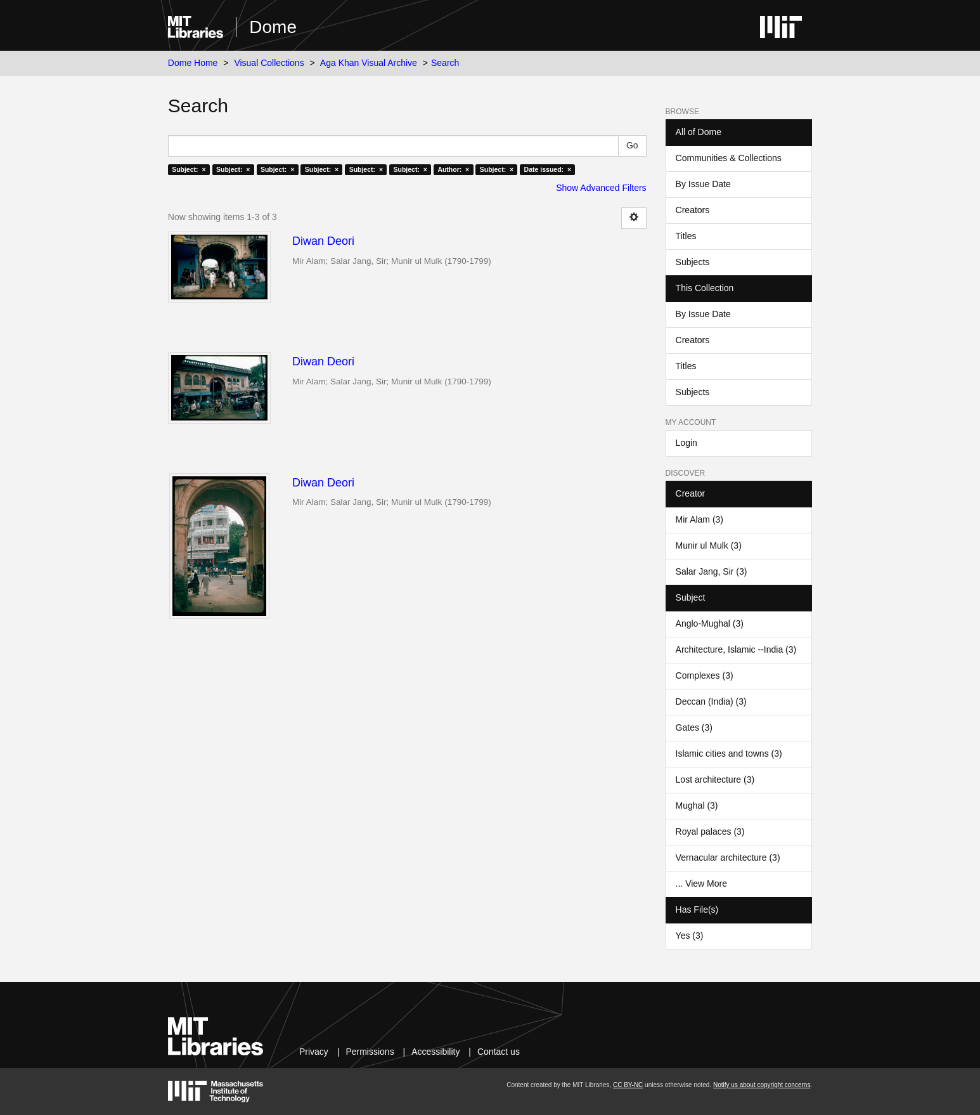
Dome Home (193, 63)
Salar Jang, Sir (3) (711, 571)
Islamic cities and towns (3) (729, 753)
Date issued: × (547, 169)
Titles (686, 236)
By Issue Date (703, 184)
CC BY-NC (628, 1084)
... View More (701, 883)
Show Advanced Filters (601, 188)
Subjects (693, 262)
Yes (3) (690, 935)
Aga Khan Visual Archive (368, 63)
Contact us (498, 1052)
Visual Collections (269, 63)
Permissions (369, 1052)
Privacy (313, 1052)
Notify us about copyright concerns (761, 1084)
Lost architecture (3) (715, 779)
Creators (693, 210)
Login (686, 443)
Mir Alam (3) (699, 519)
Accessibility (435, 1052)
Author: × (453, 169)
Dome (273, 27)
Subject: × (188, 169)
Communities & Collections (729, 158)
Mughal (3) (697, 805)
